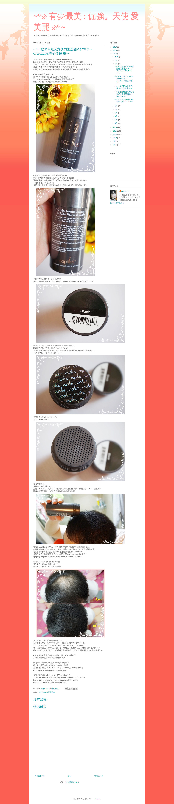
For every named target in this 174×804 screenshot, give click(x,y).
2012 (115, 141)
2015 (115, 131)
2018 (115, 50)
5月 (116, 113)
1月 (116, 123)
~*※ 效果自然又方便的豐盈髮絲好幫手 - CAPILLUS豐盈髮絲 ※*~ (124, 79)
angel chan (126, 191)
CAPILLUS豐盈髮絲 (47, 692)
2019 (115, 47)
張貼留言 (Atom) (72, 782)
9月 (116, 60)
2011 (115, 145)
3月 (116, 120)
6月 (116, 109)
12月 (117, 57)
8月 (116, 64)
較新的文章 (39, 776)
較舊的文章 (98, 776)
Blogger (97, 799)
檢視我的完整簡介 (117, 203)
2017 (115, 54)
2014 (115, 134)
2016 (115, 127)
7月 (116, 106)
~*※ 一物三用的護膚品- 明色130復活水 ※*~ (123, 87)
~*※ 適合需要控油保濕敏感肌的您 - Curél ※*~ (124, 100)
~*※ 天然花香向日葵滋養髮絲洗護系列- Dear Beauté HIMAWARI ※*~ (124, 70)
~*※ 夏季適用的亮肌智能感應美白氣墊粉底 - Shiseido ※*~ (124, 94)
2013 (115, 138)
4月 (116, 116)
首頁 (69, 776)
